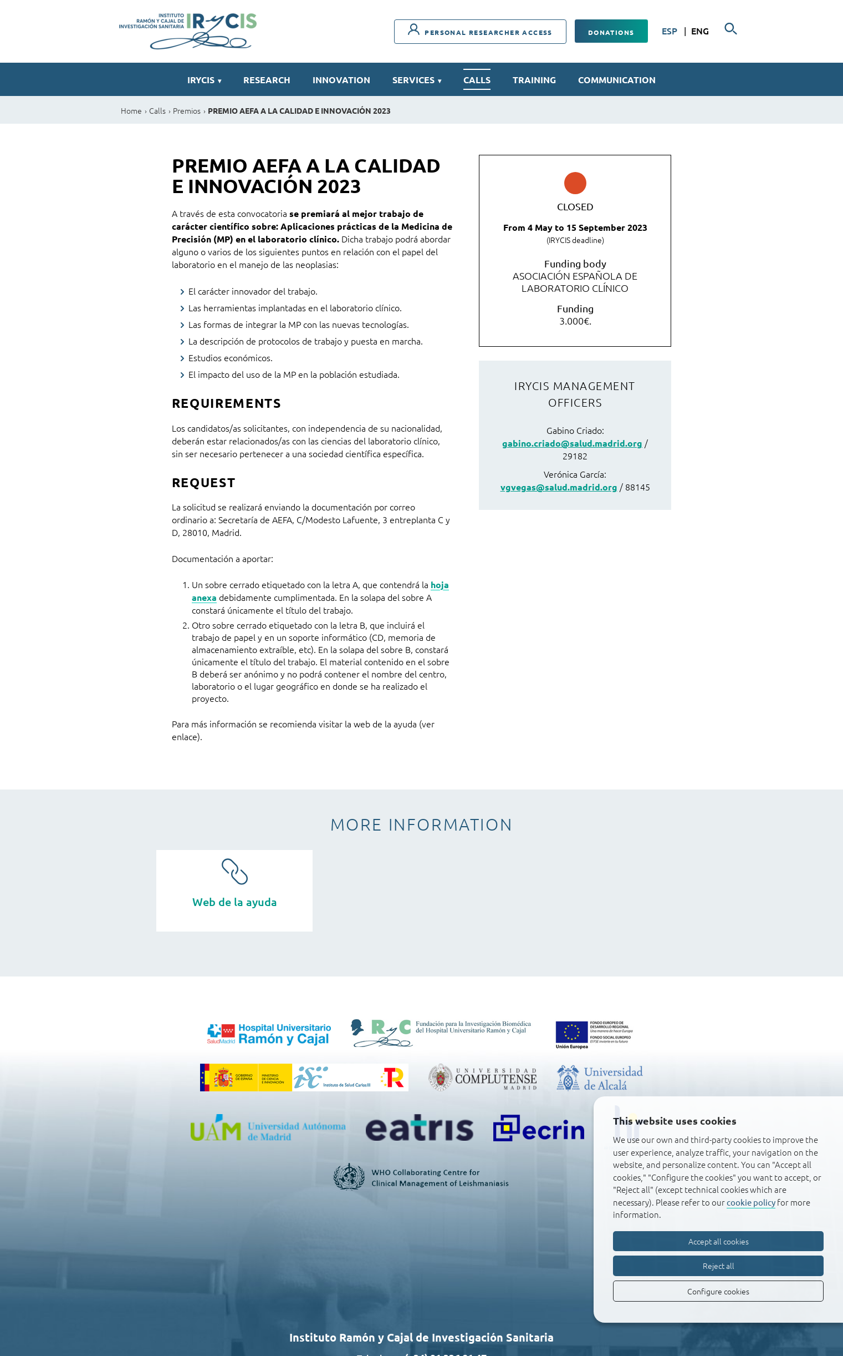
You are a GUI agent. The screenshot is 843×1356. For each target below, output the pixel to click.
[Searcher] (731, 29)
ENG (700, 30)
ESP (670, 30)
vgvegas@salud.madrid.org (558, 487)
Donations (611, 32)
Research (266, 79)
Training (534, 79)
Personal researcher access (480, 30)
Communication (617, 79)
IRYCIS (204, 79)
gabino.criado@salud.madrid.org (572, 443)
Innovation (341, 79)
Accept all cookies (718, 1241)
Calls (477, 79)
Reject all (718, 1265)
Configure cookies (718, 1291)
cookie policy (751, 1202)
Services (416, 79)
